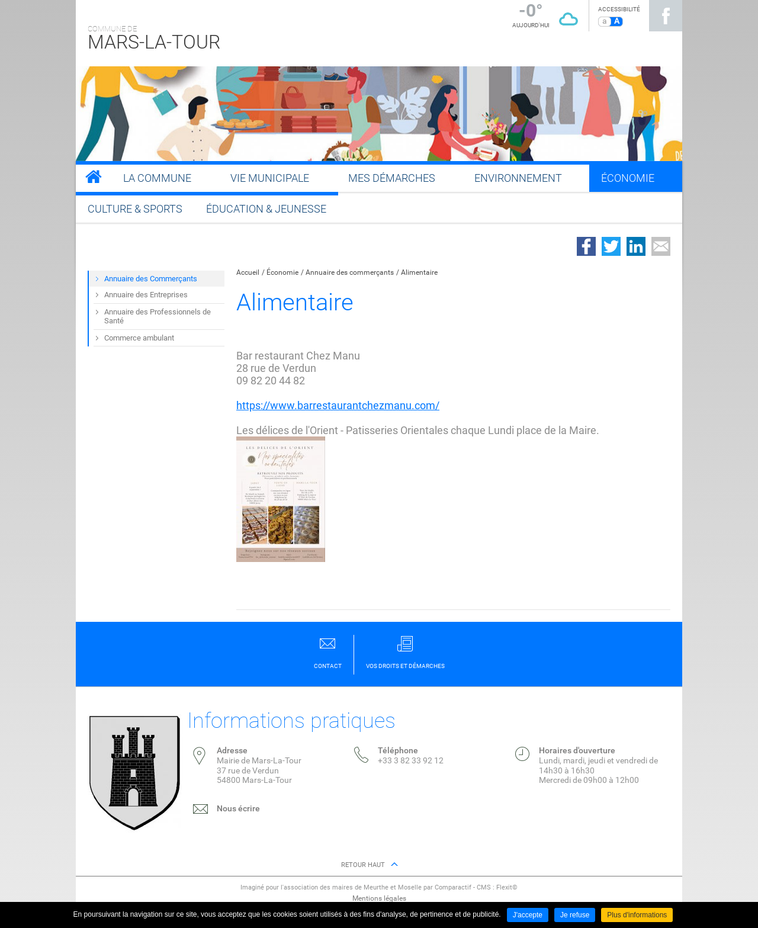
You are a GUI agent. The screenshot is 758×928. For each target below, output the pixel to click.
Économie (282, 272)
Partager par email (660, 246)
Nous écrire (238, 808)
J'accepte (527, 915)
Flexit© (507, 887)
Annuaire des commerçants (350, 272)
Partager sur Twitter (611, 246)
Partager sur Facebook (586, 246)
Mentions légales (379, 898)
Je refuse (574, 915)
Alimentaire (419, 272)
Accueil (247, 272)
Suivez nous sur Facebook (665, 15)
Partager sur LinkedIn (636, 246)
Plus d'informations (637, 915)
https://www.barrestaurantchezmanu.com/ (337, 405)
